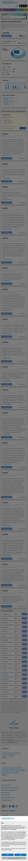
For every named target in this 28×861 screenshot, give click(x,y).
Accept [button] (20, 854)
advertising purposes (9, 836)
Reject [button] (7, 854)
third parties (23, 832)
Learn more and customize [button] (14, 858)
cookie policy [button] (13, 829)
